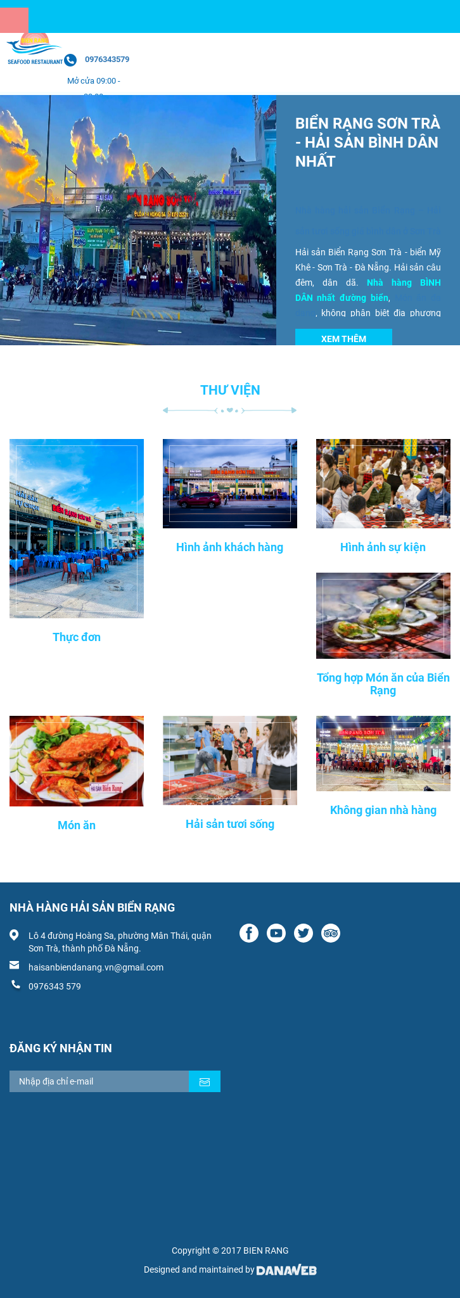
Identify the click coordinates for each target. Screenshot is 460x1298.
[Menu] (14, 20)
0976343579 (107, 59)
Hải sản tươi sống (230, 823)
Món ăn (77, 825)
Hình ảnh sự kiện (383, 547)
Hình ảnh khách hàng (229, 547)
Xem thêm (343, 339)
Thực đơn (77, 637)
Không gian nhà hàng (383, 810)
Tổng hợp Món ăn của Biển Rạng (383, 684)
